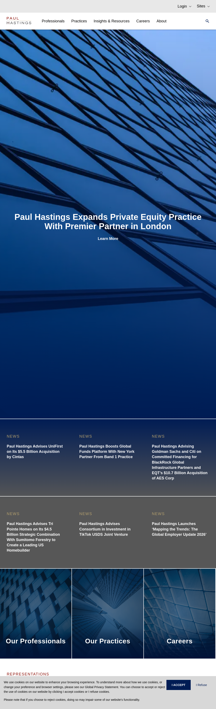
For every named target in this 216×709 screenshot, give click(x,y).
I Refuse (201, 685)
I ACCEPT (178, 685)
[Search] (206, 21)
